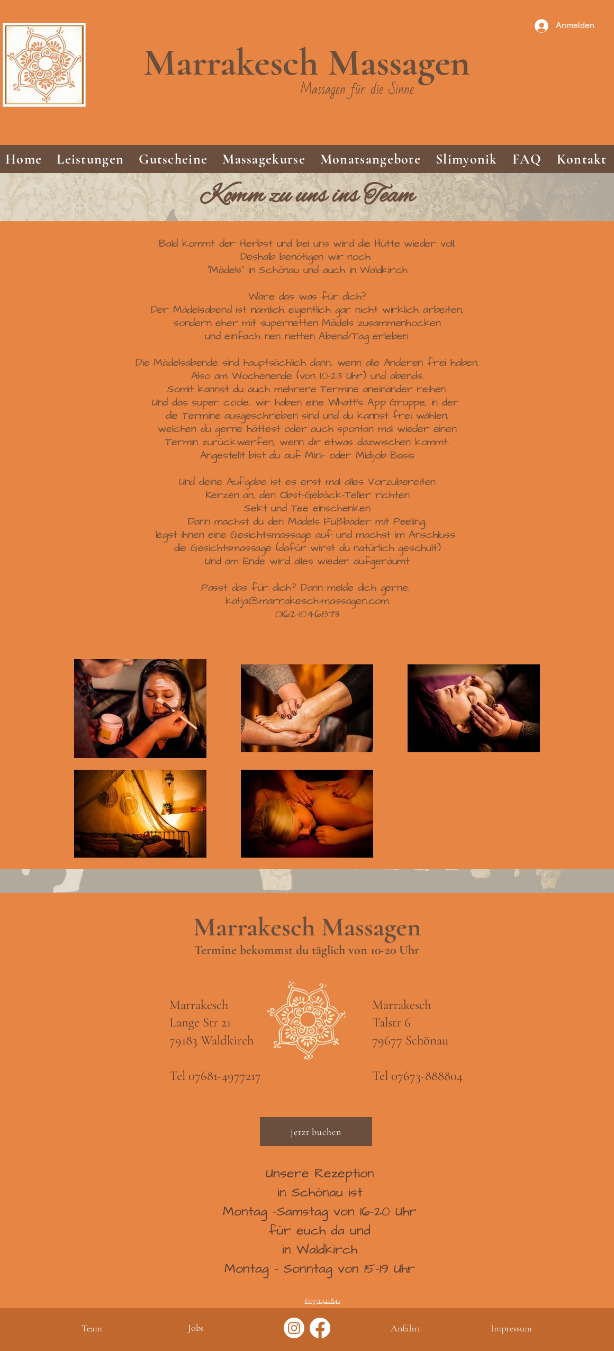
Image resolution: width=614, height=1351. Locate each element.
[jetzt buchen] (316, 1131)
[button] (90, 159)
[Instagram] (294, 1328)
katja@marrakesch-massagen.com (307, 600)
